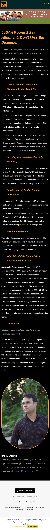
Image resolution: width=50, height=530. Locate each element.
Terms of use (40, 507)
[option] (25, 16)
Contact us (19, 509)
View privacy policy (19, 527)
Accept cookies (32, 527)
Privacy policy (28, 507)
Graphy (27, 497)
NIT (18, 63)
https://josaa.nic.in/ (24, 225)
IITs (18, 343)
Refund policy (29, 509)
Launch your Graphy (25, 491)
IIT (13, 63)
